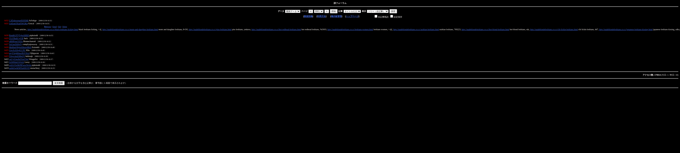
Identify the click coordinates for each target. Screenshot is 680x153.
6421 (6, 62)
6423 (6, 56)
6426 (6, 47)
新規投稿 (308, 16)
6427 (6, 44)
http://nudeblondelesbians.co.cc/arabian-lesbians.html (416, 29)
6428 (6, 41)
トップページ (352, 16)
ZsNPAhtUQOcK (16, 62)
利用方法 (321, 16)
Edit (59, 27)
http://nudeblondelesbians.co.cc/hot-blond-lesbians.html (485, 29)
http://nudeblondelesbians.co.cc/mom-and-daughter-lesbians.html (130, 29)
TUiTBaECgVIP (16, 38)
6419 (6, 68)
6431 (6, 23)
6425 (6, 50)
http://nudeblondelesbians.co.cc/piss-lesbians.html (210, 29)
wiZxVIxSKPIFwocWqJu (20, 65)
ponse (47, 27)
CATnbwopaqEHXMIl (18, 20)
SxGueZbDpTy (15, 44)
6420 (6, 65)
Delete (64, 27)
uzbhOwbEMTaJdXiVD (19, 68)
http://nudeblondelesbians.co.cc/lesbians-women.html (350, 29)
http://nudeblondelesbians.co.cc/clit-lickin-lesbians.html (554, 29)
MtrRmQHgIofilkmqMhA (20, 47)
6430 (6, 35)
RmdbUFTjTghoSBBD (19, 35)
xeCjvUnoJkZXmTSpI (18, 59)
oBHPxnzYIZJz (16, 41)
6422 (6, 59)
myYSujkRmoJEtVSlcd (19, 53)
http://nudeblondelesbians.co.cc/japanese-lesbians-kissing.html (626, 29)
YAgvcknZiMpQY (17, 56)
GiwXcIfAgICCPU (17, 50)
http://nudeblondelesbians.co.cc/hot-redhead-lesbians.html (276, 29)
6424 (6, 53)
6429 (6, 38)
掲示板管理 (336, 16)
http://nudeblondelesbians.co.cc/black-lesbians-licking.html (53, 29)
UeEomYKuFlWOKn (18, 23)
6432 (6, 20)
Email (55, 27)
